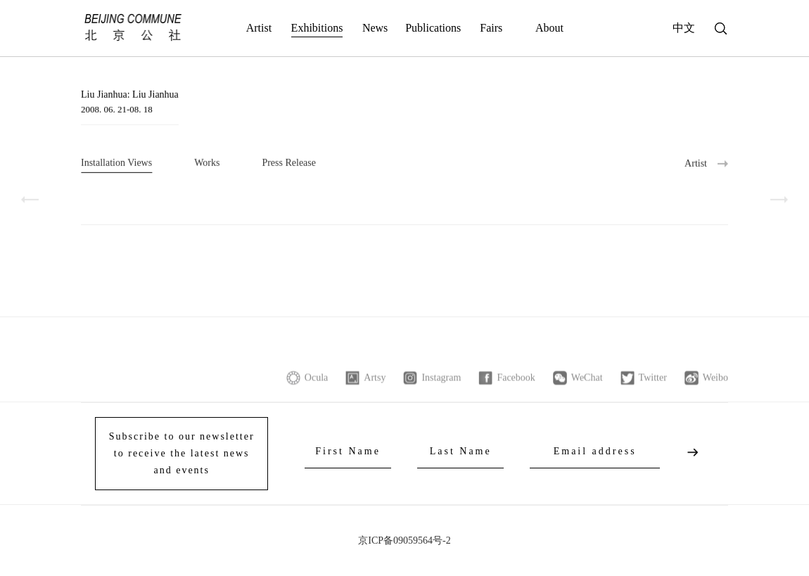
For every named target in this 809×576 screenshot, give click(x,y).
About (549, 28)
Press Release (289, 163)
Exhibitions (317, 28)
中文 (684, 28)
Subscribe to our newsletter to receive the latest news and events (182, 453)
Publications (433, 28)
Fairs (491, 28)
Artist (259, 28)
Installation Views (116, 163)
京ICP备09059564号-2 (404, 540)
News (375, 28)
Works (206, 163)
